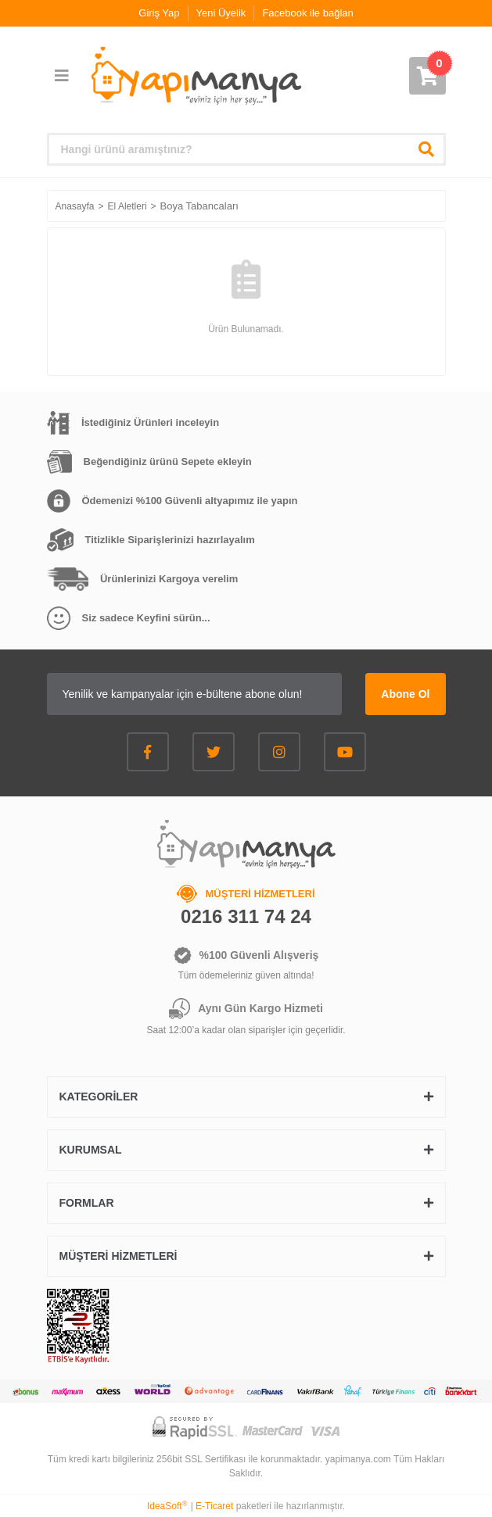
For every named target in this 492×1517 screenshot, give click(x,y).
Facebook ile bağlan (307, 13)
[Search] (246, 149)
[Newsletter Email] (195, 694)
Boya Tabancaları (199, 206)
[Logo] (194, 75)
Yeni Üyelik (221, 13)
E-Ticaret (214, 1506)
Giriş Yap (158, 13)
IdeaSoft (167, 1506)
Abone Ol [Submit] (405, 694)
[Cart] (427, 76)
